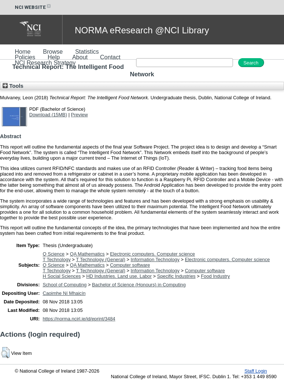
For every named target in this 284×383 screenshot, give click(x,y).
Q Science (53, 254)
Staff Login (255, 371)
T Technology (57, 259)
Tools (13, 86)
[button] (5, 352)
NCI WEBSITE (33, 7)
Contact (110, 57)
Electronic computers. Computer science (152, 254)
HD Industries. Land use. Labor (119, 276)
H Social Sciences (62, 276)
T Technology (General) (100, 259)
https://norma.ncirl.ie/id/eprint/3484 (79, 319)
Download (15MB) (48, 114)
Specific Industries (176, 276)
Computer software (130, 265)
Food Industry (215, 276)
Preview (79, 114)
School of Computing (65, 284)
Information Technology (155, 259)
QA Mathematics (87, 254)
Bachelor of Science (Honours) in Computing (139, 284)
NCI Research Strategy (45, 63)
